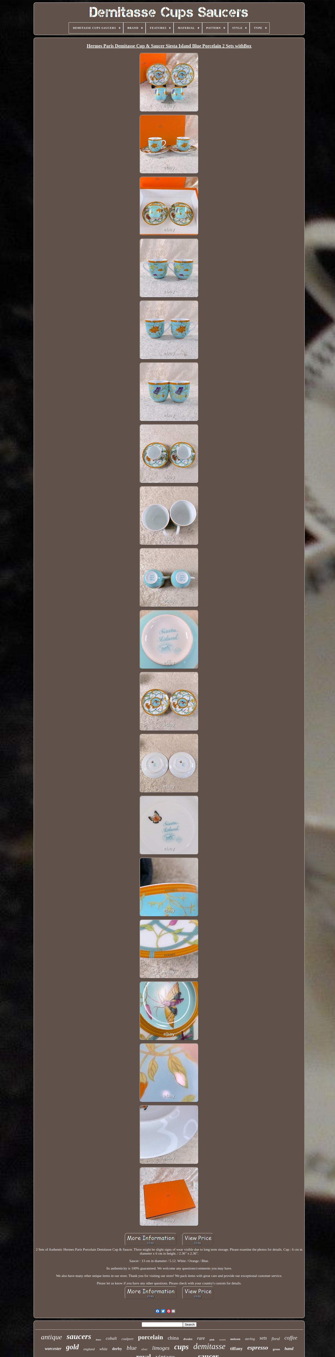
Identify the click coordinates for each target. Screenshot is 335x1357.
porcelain (150, 1337)
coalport (127, 1339)
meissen (235, 1339)
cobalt (111, 1338)
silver (144, 1349)
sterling (250, 1339)
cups (181, 1347)
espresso (257, 1347)
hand (289, 1348)
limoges (161, 1348)
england (89, 1349)
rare (201, 1338)
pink (212, 1339)
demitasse (209, 1346)
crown (222, 1339)
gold (72, 1347)
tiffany (236, 1348)
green (276, 1349)
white (103, 1349)
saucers (79, 1336)
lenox (98, 1339)
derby (117, 1349)
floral (275, 1339)
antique (51, 1337)
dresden (187, 1339)
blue (132, 1348)
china (173, 1338)
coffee (291, 1338)
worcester (53, 1348)
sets (263, 1338)
